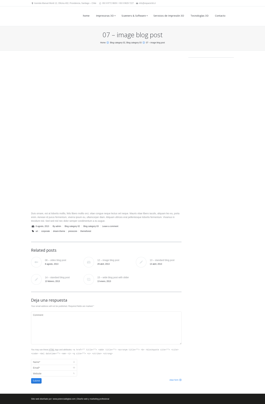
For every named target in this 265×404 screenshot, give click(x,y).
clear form (174, 380)
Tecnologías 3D (199, 15)
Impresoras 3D (105, 15)
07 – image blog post (155, 42)
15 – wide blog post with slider (113, 277)
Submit (36, 380)
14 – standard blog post (57, 277)
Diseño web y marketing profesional (93, 399)
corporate (45, 231)
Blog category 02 (117, 42)
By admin (57, 226)
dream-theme (59, 231)
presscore (72, 231)
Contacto (220, 15)
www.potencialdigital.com (64, 399)
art (37, 231)
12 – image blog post (108, 260)
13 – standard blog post (162, 260)
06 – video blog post (55, 260)
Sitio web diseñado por (41, 399)
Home (103, 42)
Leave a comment (110, 226)
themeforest (85, 231)
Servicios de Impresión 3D (168, 15)
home (86, 15)
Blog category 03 (134, 42)
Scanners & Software (134, 15)
